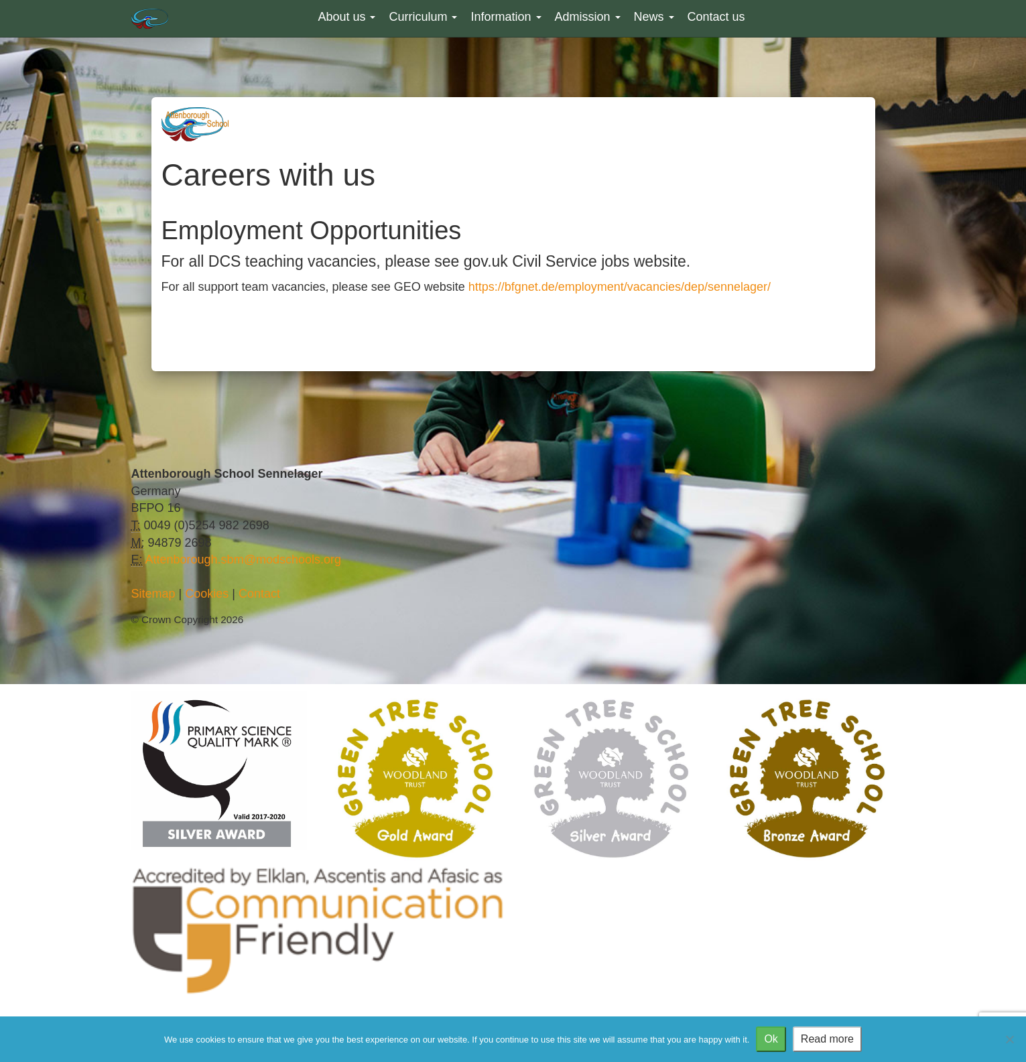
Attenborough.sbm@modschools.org (243, 559)
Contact (259, 593)
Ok (770, 1039)
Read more (827, 1039)
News (654, 16)
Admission (588, 16)
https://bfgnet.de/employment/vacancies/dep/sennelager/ (619, 286)
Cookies (207, 593)
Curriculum (423, 16)
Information (505, 16)
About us (346, 16)
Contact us (716, 16)
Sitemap (153, 593)
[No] (1009, 1039)
